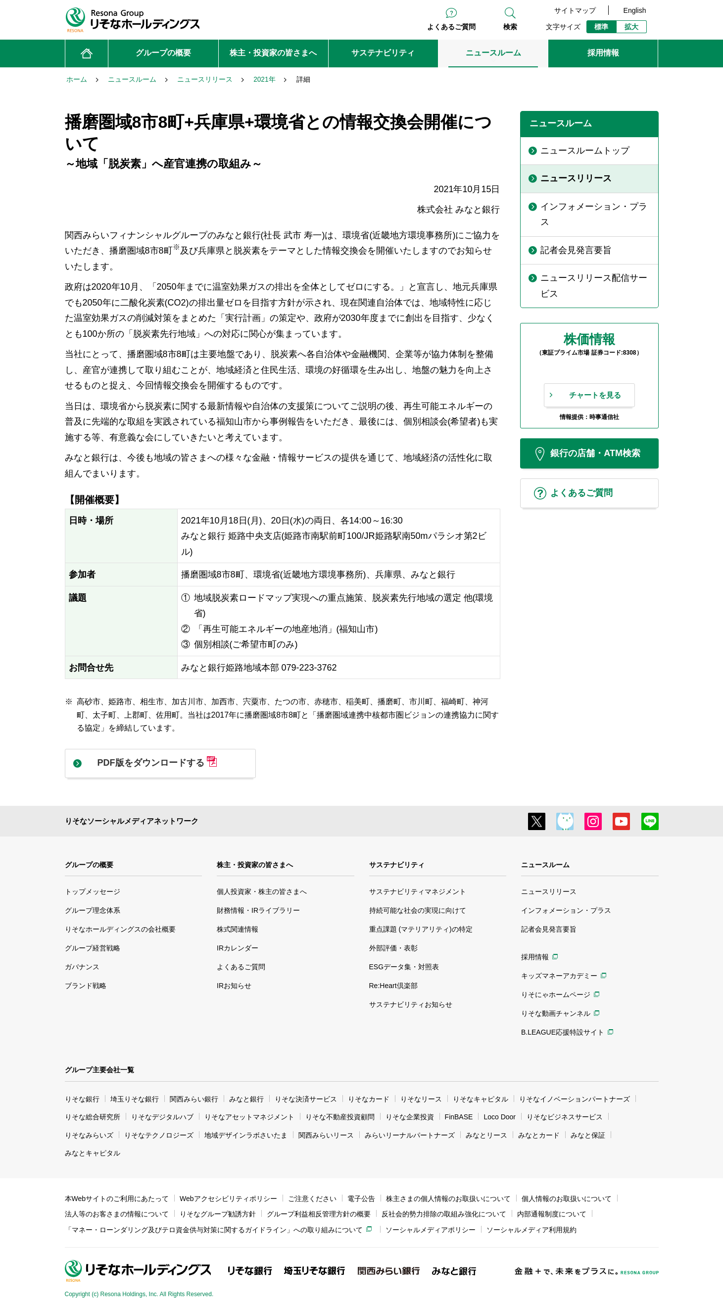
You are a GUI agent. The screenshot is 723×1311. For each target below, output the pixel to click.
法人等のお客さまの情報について (117, 1214)
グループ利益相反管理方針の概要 (319, 1214)
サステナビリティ (397, 865)
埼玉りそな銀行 (134, 1099)
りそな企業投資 (410, 1117)
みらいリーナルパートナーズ (410, 1135)
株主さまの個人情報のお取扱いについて (448, 1199)
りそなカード (368, 1099)
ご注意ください (312, 1199)
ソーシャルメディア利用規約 (531, 1230)
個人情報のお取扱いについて (567, 1199)
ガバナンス (82, 967)
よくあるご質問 (451, 27)
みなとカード (539, 1135)
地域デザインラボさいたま (246, 1135)
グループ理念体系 (92, 910)
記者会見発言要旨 (549, 929)
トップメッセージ (92, 891)
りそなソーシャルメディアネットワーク (131, 821)
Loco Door (499, 1117)
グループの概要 (89, 865)
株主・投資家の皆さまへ (255, 865)
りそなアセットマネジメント (249, 1117)
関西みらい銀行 (194, 1099)
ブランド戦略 (85, 986)
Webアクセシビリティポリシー (228, 1199)
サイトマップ (575, 10)
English (635, 10)
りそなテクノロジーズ (158, 1135)
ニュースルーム (545, 865)
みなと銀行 (246, 1099)
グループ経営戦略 (92, 948)
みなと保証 (588, 1135)
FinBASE (459, 1117)
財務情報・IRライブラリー (258, 910)
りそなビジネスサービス (565, 1117)
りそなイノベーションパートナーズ (574, 1099)
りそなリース (421, 1099)
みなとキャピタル (92, 1153)
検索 (510, 27)
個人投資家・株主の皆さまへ (262, 891)
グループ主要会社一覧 (99, 1070)
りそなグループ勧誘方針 (218, 1214)
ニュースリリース (549, 891)
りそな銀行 (82, 1099)
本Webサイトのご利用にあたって (117, 1199)
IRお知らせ (234, 986)
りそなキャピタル (480, 1099)
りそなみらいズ (89, 1135)
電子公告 (361, 1199)
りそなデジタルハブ (162, 1117)
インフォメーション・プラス (566, 910)
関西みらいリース (326, 1135)
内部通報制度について (551, 1214)
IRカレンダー (237, 948)
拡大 (631, 27)
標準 (601, 27)
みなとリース (486, 1135)
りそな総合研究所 (92, 1117)
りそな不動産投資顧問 (340, 1117)
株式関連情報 (237, 929)
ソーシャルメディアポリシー (431, 1230)
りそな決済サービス (306, 1099)
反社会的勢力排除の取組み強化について (444, 1214)
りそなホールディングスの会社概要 (120, 929)
